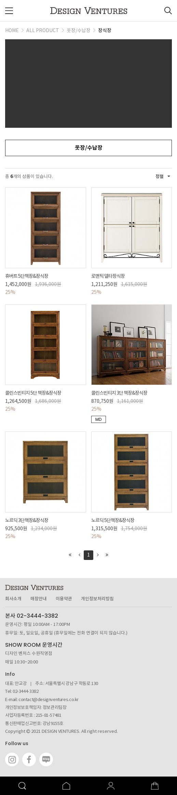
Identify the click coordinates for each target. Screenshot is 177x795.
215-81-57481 (48, 715)
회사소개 (13, 599)
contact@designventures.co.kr (48, 699)
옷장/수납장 (89, 148)
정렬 (162, 176)
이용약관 (64, 599)
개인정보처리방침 (97, 599)
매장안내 (38, 599)
